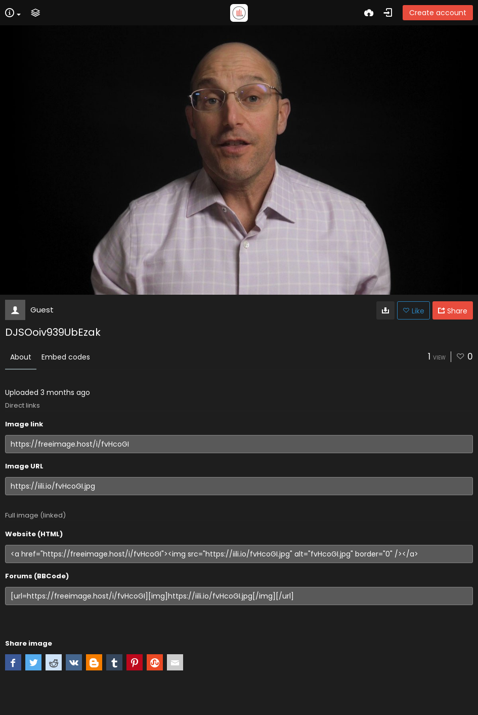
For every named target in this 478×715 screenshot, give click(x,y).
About (20, 357)
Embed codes (65, 357)
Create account (437, 13)
